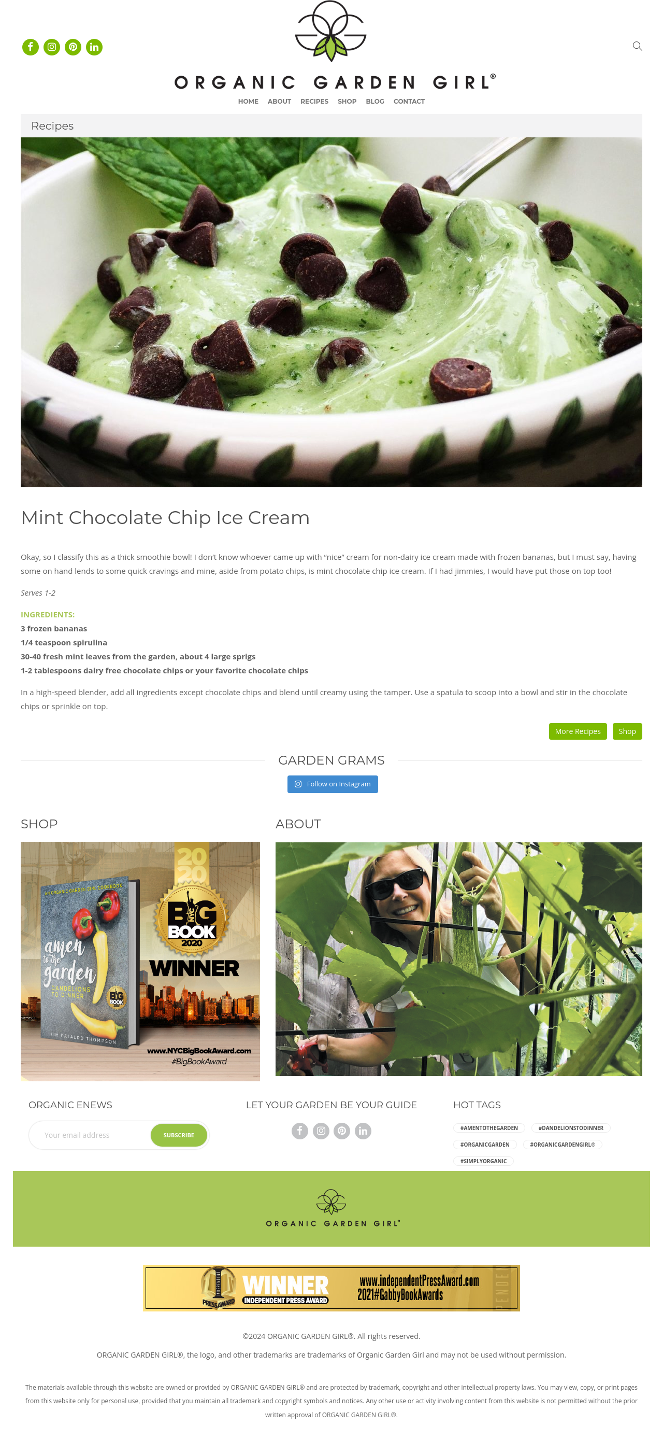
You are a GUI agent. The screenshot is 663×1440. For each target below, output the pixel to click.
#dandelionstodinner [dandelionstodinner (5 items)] (571, 1128)
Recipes (314, 101)
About (279, 101)
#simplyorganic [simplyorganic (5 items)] (483, 1161)
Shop (347, 101)
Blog (375, 101)
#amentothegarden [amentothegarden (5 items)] (489, 1128)
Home (248, 101)
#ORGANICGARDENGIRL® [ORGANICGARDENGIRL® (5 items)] (563, 1144)
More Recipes (578, 731)
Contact (409, 101)
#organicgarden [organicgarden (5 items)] (485, 1144)
